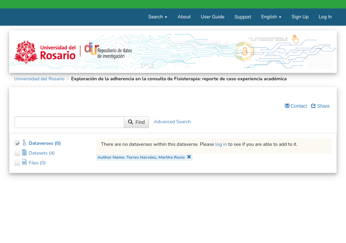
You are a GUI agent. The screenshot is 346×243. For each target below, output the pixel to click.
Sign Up (300, 17)
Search (157, 17)
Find (136, 122)
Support (242, 17)
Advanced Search (172, 122)
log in (221, 144)
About (184, 17)
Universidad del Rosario (39, 79)
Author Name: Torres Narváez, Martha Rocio (144, 157)
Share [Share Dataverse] (320, 106)
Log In (325, 17)
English (271, 17)
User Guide (212, 17)
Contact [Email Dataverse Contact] (296, 106)
